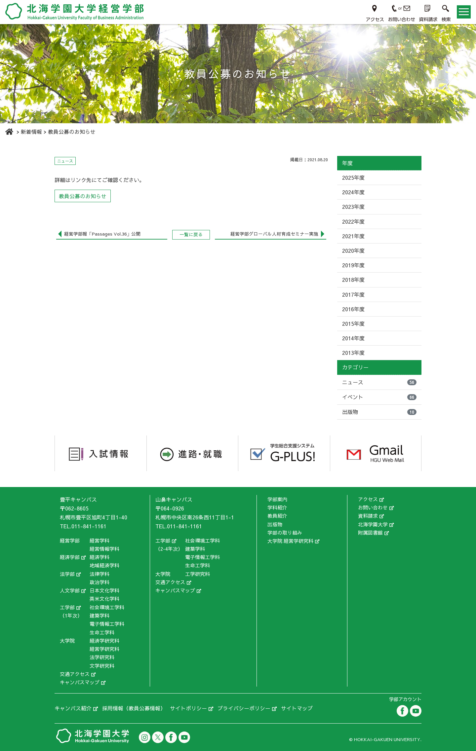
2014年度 (353, 338)
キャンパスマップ (79, 682)
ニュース (379, 382)
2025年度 (353, 177)
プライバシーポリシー (244, 708)
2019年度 (353, 265)
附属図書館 (370, 532)
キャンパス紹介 (73, 708)
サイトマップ (297, 708)
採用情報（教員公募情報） (134, 708)
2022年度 (353, 221)
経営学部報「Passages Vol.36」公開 (102, 234)
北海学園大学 (373, 524)
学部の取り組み (284, 532)
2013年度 (353, 352)
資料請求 (368, 515)
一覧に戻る (191, 234)
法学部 (67, 573)
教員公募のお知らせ (82, 196)
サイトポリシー (188, 708)
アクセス (368, 499)
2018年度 (353, 279)
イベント (379, 396)
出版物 (379, 411)
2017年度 (353, 294)
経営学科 (99, 540)
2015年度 (353, 323)
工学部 (67, 607)
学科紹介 (277, 507)
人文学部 (70, 590)
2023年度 (353, 206)
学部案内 (277, 499)
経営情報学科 (104, 548)
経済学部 (70, 556)
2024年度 (353, 192)
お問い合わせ (373, 507)
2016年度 (353, 309)
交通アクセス (75, 673)
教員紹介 (277, 515)
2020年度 (353, 250)
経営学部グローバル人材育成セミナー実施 (274, 234)
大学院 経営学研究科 (290, 540)
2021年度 (353, 236)
